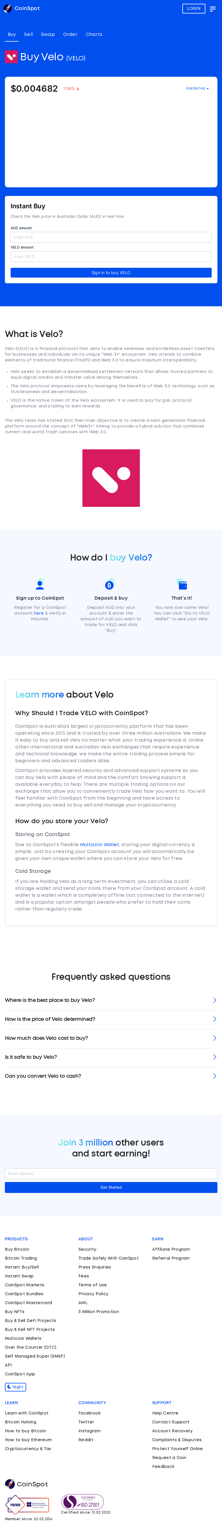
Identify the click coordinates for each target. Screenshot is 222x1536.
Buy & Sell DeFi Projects (30, 1321)
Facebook (89, 1413)
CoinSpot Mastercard (28, 1303)
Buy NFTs (14, 1312)
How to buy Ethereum (28, 1440)
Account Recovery (172, 1431)
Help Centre (165, 1413)
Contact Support (171, 1422)
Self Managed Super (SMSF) (35, 1356)
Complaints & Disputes (177, 1440)
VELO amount (22, 247)
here (39, 613)
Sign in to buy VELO (111, 272)
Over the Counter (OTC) (31, 1347)
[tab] (111, 1001)
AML (83, 1303)
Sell (28, 34)
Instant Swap (19, 1276)
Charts (94, 34)
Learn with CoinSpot (27, 1413)
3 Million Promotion (98, 1312)
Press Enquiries (94, 1267)
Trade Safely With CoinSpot (108, 1258)
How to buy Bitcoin (25, 1431)
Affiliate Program (171, 1249)
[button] (111, 1000)
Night (15, 1387)
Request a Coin (169, 1458)
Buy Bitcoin (17, 1249)
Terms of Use (92, 1285)
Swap (48, 34)
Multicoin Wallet (99, 845)
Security (87, 1249)
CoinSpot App (20, 1374)
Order (70, 34)
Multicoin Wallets (23, 1338)
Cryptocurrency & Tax (28, 1449)
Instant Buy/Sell (22, 1267)
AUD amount (21, 228)
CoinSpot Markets (25, 1285)
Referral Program (171, 1258)
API (8, 1365)
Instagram (89, 1431)
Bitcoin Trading (21, 1258)
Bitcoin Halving (20, 1422)
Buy (12, 34)
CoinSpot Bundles (24, 1294)
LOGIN (194, 9)
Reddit (85, 1440)
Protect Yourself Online (177, 1449)
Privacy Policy (93, 1294)
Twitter (86, 1422)
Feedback (163, 1466)
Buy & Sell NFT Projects (30, 1329)
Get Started (111, 1187)
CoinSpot (26, 1484)
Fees (83, 1276)
